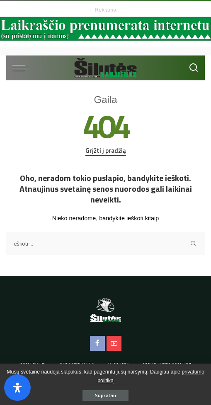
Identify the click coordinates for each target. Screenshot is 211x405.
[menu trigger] (22, 67)
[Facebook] (97, 343)
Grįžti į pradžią (105, 150)
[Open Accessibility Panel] (17, 387)
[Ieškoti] (194, 67)
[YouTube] (114, 343)
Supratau (105, 395)
